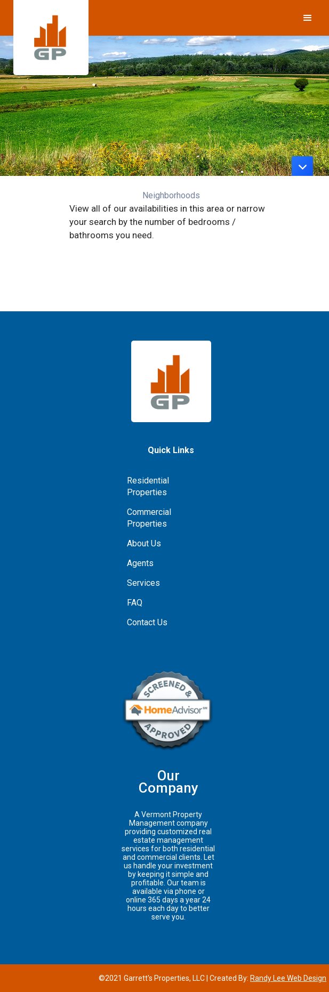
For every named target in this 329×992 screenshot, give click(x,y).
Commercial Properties (149, 518)
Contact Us (147, 622)
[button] (308, 16)
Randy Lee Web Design (288, 978)
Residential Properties (148, 486)
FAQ (134, 603)
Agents (140, 563)
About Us (144, 543)
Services (143, 583)
